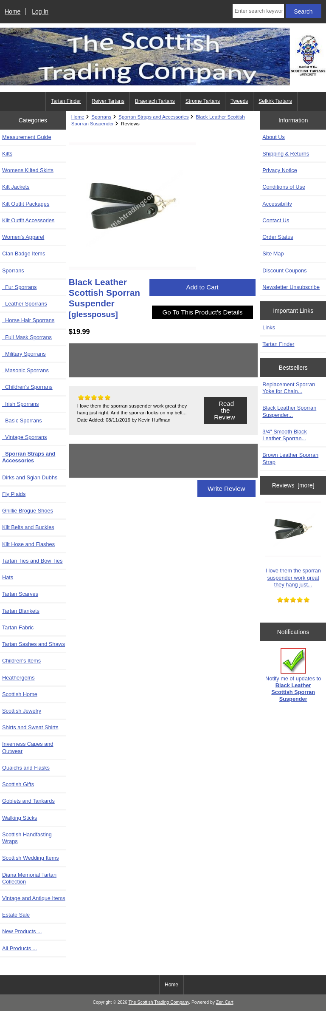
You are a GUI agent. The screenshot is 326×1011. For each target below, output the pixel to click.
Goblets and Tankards (28, 801)
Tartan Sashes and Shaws (33, 644)
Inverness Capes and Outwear (27, 747)
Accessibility (277, 204)
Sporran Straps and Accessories (153, 116)
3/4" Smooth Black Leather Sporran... (284, 435)
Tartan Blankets (20, 611)
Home (12, 11)
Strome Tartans (202, 101)
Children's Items (21, 660)
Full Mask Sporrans (27, 337)
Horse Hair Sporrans (28, 320)
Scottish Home (19, 694)
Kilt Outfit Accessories (28, 220)
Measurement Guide (26, 137)
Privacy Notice (279, 170)
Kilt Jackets (15, 187)
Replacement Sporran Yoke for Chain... (288, 387)
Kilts (7, 153)
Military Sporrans (24, 354)
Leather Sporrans (24, 303)
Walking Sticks (19, 818)
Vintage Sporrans (24, 437)
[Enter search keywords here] (258, 11)
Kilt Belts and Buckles (28, 527)
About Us (273, 137)
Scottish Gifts (18, 784)
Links (268, 327)
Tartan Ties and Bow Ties (32, 561)
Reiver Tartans (108, 101)
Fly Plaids (13, 494)
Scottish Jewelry (21, 711)
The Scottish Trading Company (159, 1002)
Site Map (273, 253)
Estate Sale (16, 915)
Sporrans (101, 116)
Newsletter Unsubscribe (291, 287)
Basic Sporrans (22, 420)
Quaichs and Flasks (26, 768)
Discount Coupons (284, 270)
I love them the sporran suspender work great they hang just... (293, 544)
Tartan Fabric (18, 627)
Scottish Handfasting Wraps (27, 837)
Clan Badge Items (23, 253)
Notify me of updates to (293, 675)
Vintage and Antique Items (33, 898)
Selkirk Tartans (275, 101)
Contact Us (275, 220)
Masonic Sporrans (25, 370)
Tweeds (239, 101)
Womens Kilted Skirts (27, 170)
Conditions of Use (283, 187)
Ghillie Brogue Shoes (27, 510)
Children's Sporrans (27, 387)
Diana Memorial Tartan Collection (29, 878)
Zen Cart (224, 1002)
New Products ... (22, 931)
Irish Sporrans (20, 404)
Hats (7, 577)
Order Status (277, 237)
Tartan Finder (66, 101)
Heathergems (18, 677)
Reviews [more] (293, 485)
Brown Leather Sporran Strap (290, 458)
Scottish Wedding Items (30, 858)
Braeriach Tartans (155, 101)
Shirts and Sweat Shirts (30, 727)
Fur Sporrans (19, 287)
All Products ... (19, 948)
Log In (40, 11)
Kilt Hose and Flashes (28, 544)
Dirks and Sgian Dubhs (29, 477)
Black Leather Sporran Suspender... (289, 411)
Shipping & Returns (285, 153)
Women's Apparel (23, 237)
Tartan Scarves (20, 594)
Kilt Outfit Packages (25, 204)
